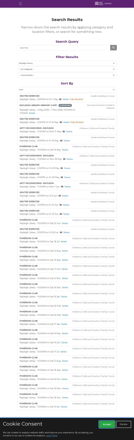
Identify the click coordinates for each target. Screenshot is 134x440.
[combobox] (67, 63)
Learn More (52, 435)
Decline (123, 424)
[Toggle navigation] (19, 4)
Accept (107, 424)
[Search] (63, 47)
